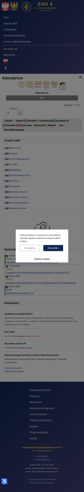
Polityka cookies (42, 259)
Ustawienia (30, 248)
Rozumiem (53, 248)
